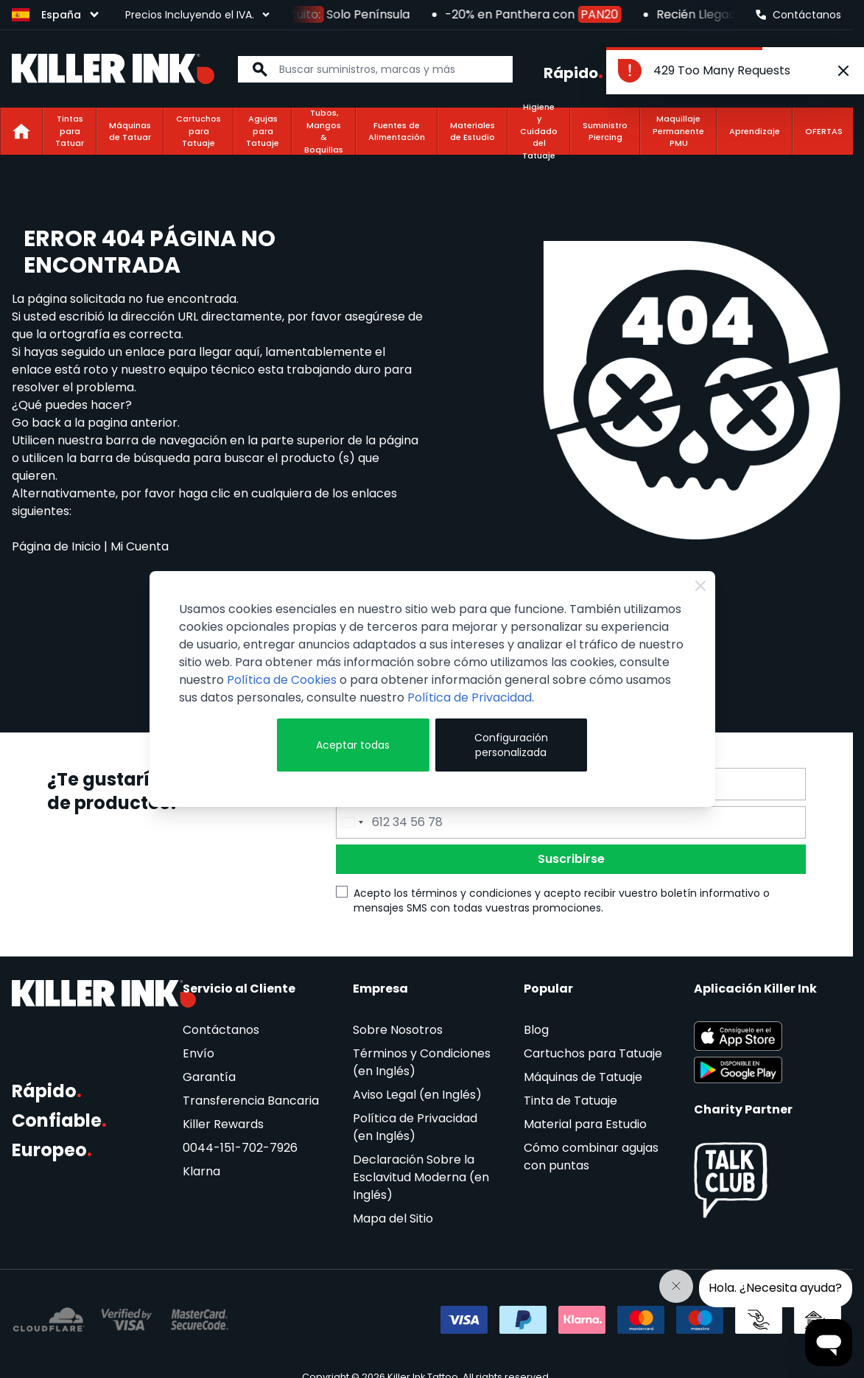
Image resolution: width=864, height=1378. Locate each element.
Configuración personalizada (511, 745)
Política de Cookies (282, 679)
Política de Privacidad (469, 697)
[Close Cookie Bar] (700, 586)
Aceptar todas (353, 745)
